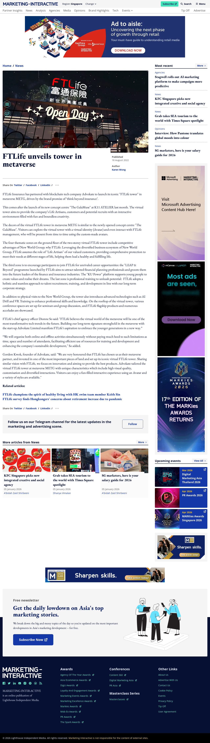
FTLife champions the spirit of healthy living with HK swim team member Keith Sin (61, 394)
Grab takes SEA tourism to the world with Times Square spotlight (179, 118)
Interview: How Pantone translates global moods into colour (179, 135)
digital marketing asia (123, 680)
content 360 (117, 675)
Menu (200, 3)
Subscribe (170, 4)
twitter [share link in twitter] (18, 185)
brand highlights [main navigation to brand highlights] (99, 10)
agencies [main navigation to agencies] (54, 10)
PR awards (67, 716)
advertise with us (168, 680)
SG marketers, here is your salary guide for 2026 (177, 152)
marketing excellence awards (78, 701)
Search (186, 3)
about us (163, 674)
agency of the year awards (77, 674)
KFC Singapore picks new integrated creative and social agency (180, 101)
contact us (164, 685)
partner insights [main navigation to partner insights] (12, 10)
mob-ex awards (70, 711)
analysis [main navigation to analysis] (41, 10)
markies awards (70, 706)
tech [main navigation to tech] (115, 10)
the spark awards (72, 722)
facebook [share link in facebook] (31, 185)
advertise (199, 10)
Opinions (160, 128)
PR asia (115, 685)
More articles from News (75, 442)
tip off (185, 10)
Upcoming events (181, 461)
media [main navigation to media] (67, 10)
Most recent (181, 65)
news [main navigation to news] (29, 10)
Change (90, 3)
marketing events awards (76, 695)
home (7, 66)
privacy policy (165, 701)
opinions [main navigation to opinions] (79, 10)
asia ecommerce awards (75, 680)
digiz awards (69, 685)
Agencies (160, 72)
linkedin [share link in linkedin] (45, 185)
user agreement (167, 711)
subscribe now (36, 640)
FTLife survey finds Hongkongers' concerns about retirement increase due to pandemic (62, 399)
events (127, 10)
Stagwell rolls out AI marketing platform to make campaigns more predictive (178, 81)
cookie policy (165, 690)
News (19, 66)
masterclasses (118, 699)
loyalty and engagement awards (80, 690)
